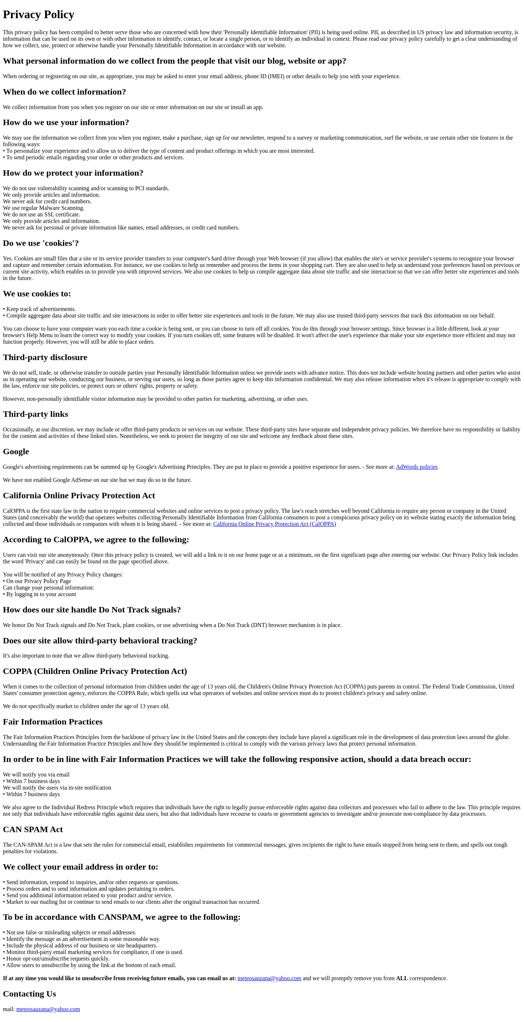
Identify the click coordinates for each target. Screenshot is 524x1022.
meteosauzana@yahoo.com (269, 978)
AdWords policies (417, 467)
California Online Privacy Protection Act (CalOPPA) (274, 524)
